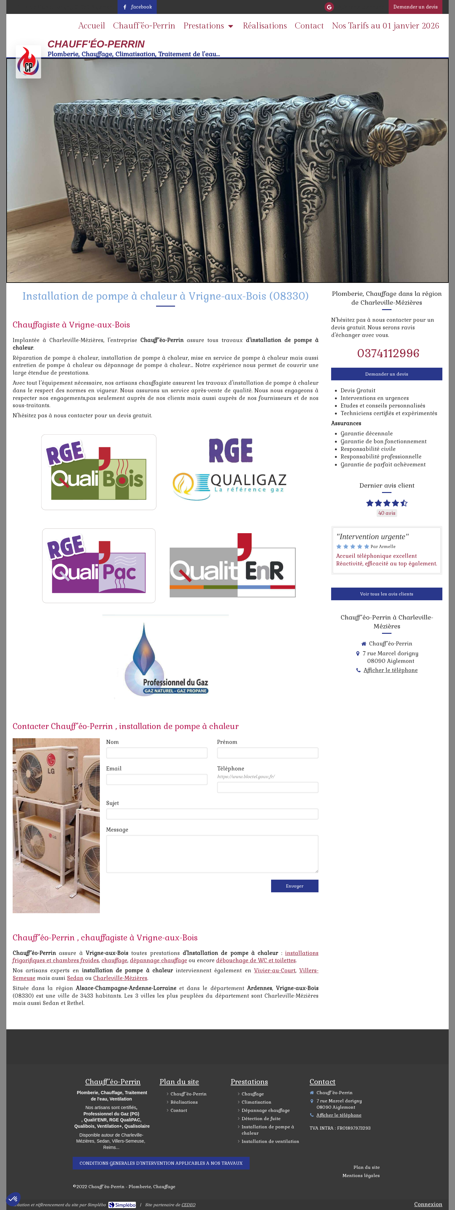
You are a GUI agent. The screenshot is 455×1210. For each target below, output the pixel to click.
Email (114, 768)
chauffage (114, 960)
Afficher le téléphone (361, 7)
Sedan (75, 978)
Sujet (112, 803)
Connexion (428, 1204)
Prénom (227, 742)
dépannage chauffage (158, 960)
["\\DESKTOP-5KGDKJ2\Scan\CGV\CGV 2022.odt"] (161, 1163)
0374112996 (388, 353)
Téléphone (245, 772)
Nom (112, 742)
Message (117, 829)
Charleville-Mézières (120, 978)
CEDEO (188, 1204)
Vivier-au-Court (274, 970)
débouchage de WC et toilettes (256, 960)
